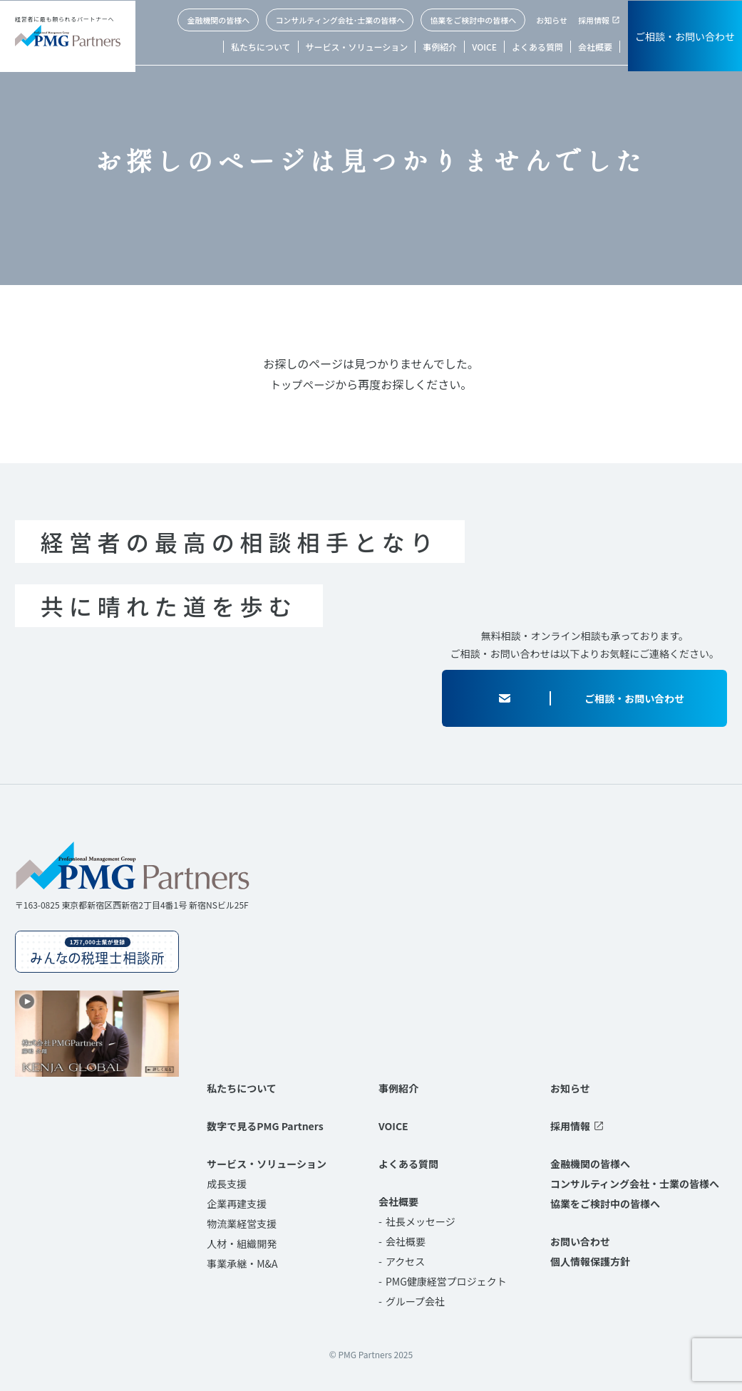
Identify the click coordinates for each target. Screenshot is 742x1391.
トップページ (303, 384)
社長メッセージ (420, 1221)
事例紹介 (440, 47)
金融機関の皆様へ (218, 20)
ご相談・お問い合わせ (685, 36)
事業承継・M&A (242, 1263)
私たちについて (261, 47)
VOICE (484, 47)
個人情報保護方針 (590, 1261)
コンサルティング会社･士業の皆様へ (339, 20)
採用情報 (593, 20)
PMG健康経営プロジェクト (446, 1281)
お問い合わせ (580, 1241)
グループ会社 (415, 1301)
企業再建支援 (237, 1203)
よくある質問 (537, 47)
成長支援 (227, 1184)
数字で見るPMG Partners (265, 1126)
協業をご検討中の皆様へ (473, 20)
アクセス (405, 1261)
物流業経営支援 (242, 1223)
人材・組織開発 (242, 1243)
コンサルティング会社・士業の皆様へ (634, 1184)
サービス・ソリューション (357, 47)
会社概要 (595, 47)
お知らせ (551, 20)
